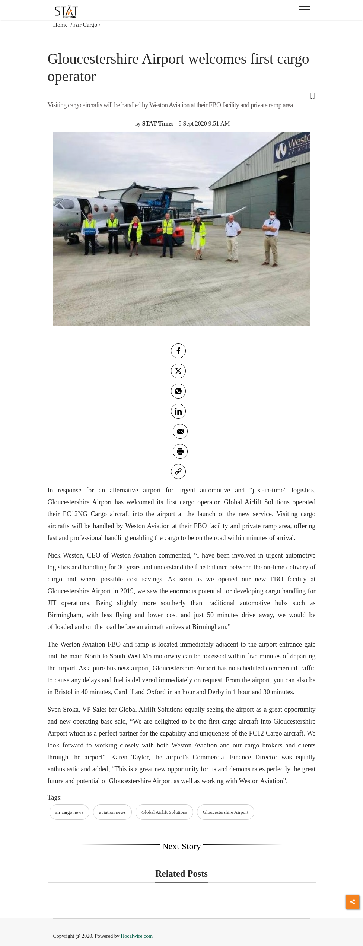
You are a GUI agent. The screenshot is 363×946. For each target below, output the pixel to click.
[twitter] (178, 371)
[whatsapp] (178, 391)
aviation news (112, 812)
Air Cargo (85, 25)
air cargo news (69, 812)
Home (61, 25)
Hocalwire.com (137, 936)
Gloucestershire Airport (225, 812)
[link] (178, 471)
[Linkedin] (178, 411)
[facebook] (178, 350)
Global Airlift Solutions (164, 812)
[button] (182, 95)
